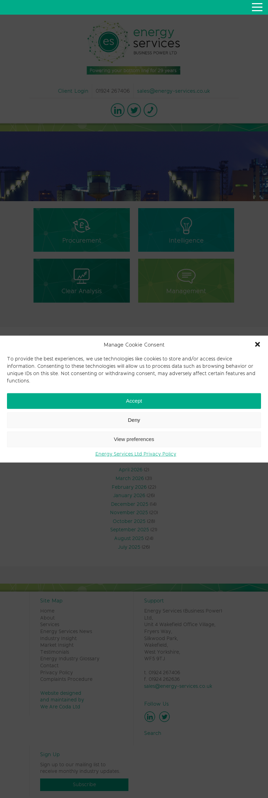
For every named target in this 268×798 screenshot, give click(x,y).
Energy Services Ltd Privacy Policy (135, 453)
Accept (134, 401)
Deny (134, 420)
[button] (257, 344)
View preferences (134, 439)
